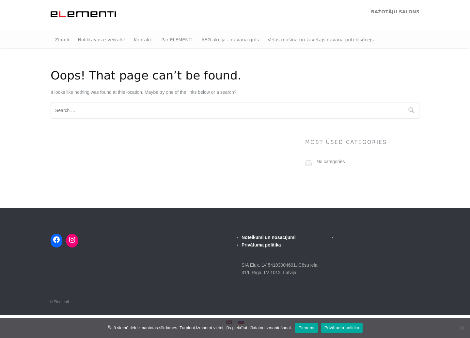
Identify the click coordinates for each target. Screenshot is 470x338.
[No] (462, 328)
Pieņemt (306, 327)
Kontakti (143, 39)
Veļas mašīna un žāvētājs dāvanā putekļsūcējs (321, 39)
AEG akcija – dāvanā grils (230, 39)
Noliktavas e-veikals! (101, 39)
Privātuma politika (341, 327)
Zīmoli (62, 39)
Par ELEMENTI (177, 39)
